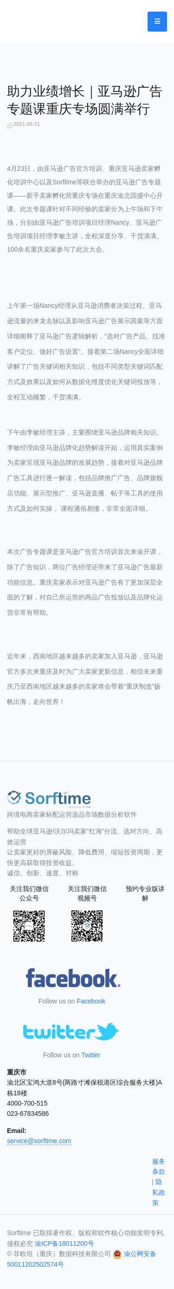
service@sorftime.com (39, 1141)
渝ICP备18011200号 (64, 1243)
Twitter (90, 1055)
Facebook (91, 1001)
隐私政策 (158, 1192)
